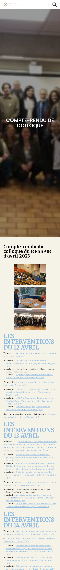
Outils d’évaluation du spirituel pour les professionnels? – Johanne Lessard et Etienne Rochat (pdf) (31, 475)
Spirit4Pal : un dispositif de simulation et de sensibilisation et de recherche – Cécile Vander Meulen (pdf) (31, 392)
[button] (49, 4)
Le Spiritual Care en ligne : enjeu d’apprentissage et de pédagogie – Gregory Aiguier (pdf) (31, 363)
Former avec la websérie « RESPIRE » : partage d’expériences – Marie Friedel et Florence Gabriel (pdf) (29, 457)
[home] (11, 4)
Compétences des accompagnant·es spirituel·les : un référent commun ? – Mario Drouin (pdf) (29, 560)
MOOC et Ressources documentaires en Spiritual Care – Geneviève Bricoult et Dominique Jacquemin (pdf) (30, 401)
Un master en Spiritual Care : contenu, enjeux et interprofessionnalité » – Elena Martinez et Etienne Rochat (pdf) (30, 498)
